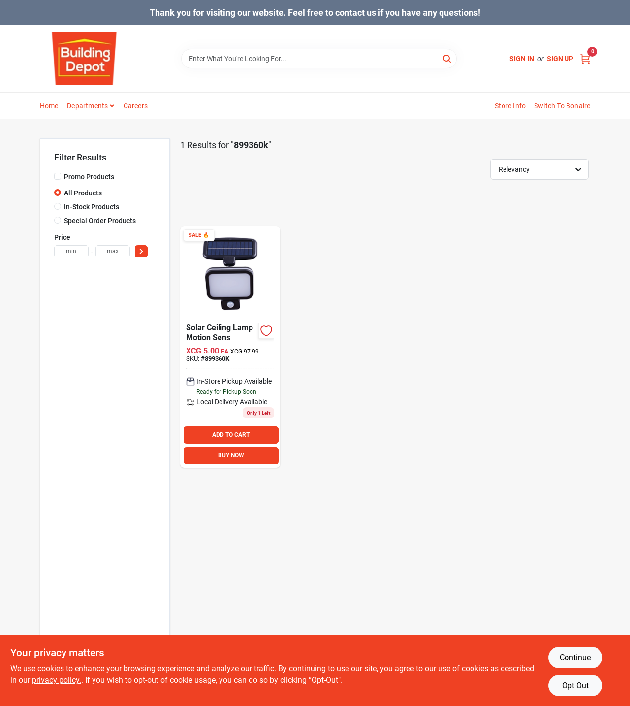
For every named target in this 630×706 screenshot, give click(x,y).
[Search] (448, 58)
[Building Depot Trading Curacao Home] (84, 58)
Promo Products (89, 176)
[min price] (71, 251)
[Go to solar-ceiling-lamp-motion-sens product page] (230, 347)
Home (49, 106)
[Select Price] (141, 251)
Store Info (510, 106)
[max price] (112, 251)
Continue (575, 657)
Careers (136, 106)
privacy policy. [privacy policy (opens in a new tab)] (56, 680)
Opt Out (575, 685)
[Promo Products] (57, 176)
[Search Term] (319, 58)
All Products (83, 193)
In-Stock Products (91, 206)
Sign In (521, 59)
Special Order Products (100, 220)
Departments (87, 106)
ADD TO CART (231, 434)
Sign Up (560, 59)
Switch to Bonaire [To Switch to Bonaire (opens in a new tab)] (562, 106)
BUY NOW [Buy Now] (231, 455)
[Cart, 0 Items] (585, 59)
